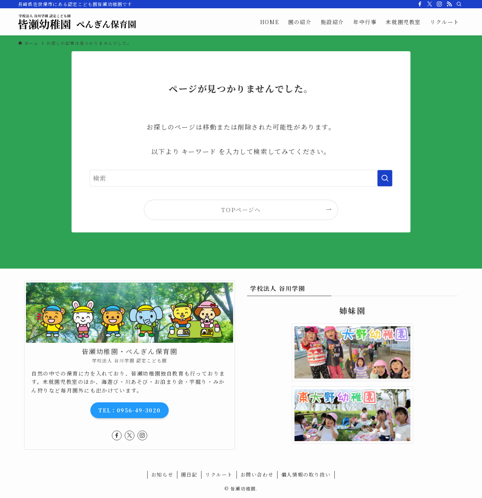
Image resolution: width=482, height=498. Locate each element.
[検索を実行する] (384, 178)
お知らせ (162, 474)
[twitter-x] (430, 4)
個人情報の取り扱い (306, 474)
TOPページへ (241, 209)
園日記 (189, 474)
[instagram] (439, 4)
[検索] (459, 4)
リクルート (219, 474)
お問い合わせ (257, 474)
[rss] (449, 4)
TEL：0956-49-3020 (129, 410)
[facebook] (420, 4)
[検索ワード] (241, 178)
